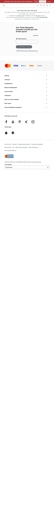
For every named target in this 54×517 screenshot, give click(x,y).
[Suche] (37, 5)
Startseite (38, 15)
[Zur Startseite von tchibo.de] (3, 5)
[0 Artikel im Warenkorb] (47, 5)
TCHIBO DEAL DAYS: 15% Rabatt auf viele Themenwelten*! (18, 1)
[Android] (13, 133)
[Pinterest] (19, 122)
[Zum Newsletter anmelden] (24, 46)
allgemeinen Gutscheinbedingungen (30, 50)
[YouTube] (13, 122)
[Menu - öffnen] (50, 5)
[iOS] (6, 133)
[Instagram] (33, 122)
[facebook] (6, 122)
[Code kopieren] (42, 1)
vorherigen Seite (20, 15)
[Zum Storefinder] (40, 5)
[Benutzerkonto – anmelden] (44, 5)
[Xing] (26, 122)
